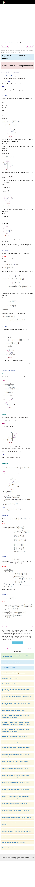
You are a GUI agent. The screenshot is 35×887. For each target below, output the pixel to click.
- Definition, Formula (16, 817)
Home (2, 43)
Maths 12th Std (9, 43)
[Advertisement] (17, 23)
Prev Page (5, 46)
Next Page (30, 46)
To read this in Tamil (17, 642)
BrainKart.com (11, 2)
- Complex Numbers (13, 842)
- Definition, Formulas (14, 736)
